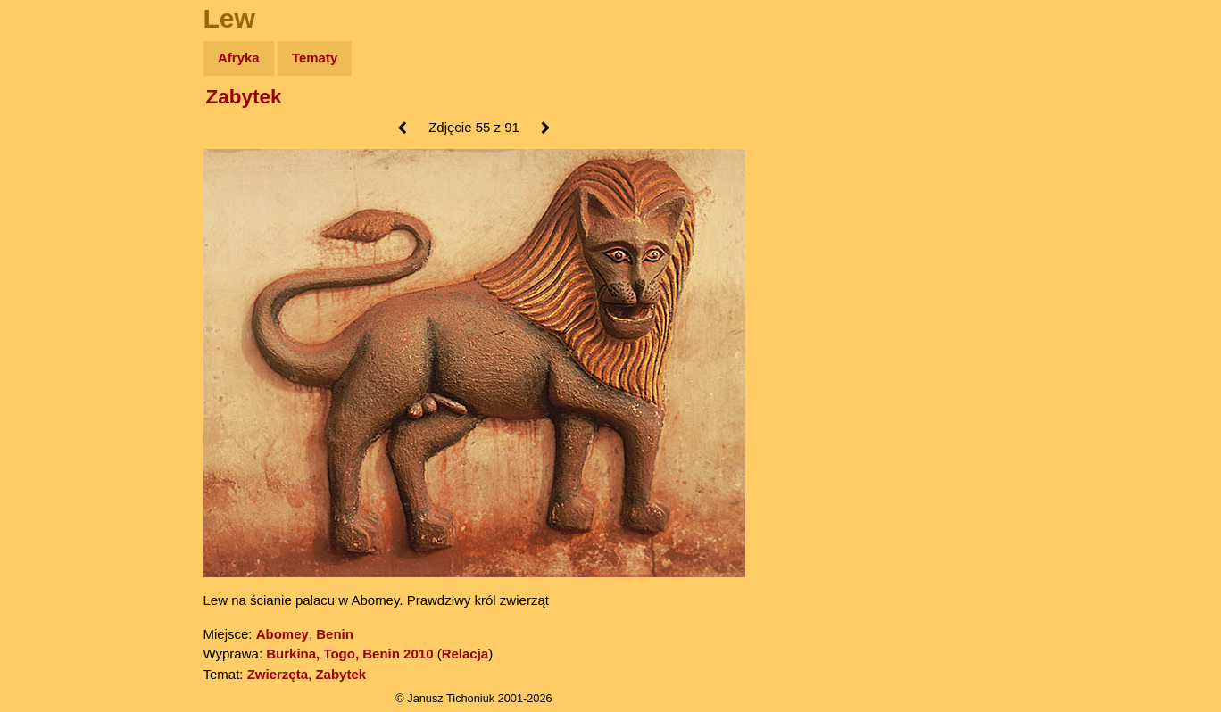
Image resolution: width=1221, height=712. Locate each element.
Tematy (314, 57)
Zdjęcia (53, 162)
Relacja (465, 653)
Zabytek (244, 97)
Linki (45, 333)
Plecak (51, 299)
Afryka (239, 57)
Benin (334, 634)
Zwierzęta (277, 674)
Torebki (53, 368)
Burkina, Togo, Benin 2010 (349, 653)
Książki (53, 230)
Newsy (51, 195)
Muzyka (54, 264)
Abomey (282, 634)
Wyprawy (59, 127)
